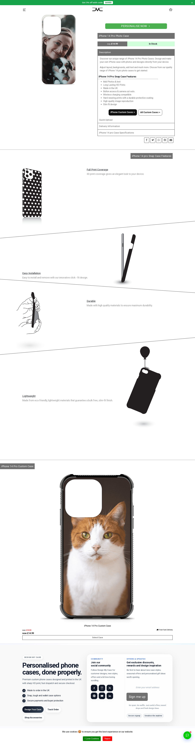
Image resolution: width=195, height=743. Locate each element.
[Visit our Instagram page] (102, 688)
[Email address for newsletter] (147, 687)
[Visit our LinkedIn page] (110, 696)
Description (105, 52)
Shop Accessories (33, 717)
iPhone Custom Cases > (122, 112)
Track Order (53, 709)
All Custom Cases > (150, 112)
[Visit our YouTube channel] (102, 696)
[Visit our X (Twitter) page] (110, 688)
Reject (107, 738)
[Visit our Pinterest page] (94, 696)
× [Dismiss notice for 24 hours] (192, 2)
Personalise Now (136, 26)
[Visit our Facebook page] (94, 688)
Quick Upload (106, 119)
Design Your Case (33, 709)
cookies (73, 731)
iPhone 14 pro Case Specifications (116, 132)
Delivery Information (109, 126)
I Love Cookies (92, 738)
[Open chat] (187, 735)
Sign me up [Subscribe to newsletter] (137, 697)
